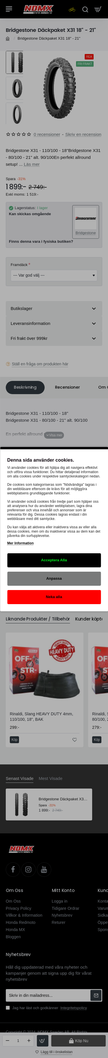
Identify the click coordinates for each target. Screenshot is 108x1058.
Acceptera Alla (54, 560)
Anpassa (54, 578)
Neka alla (54, 597)
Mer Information (20, 543)
